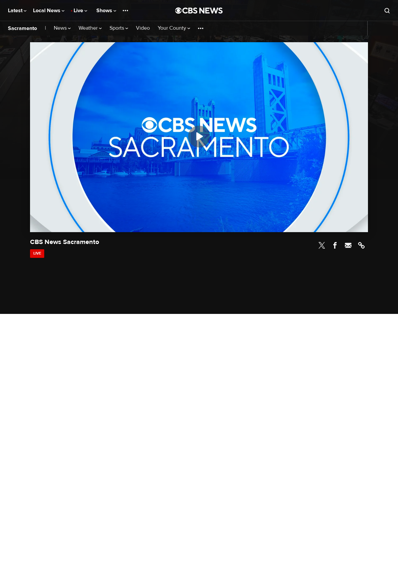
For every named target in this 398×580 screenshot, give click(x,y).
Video (143, 28)
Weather (90, 28)
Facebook (335, 245)
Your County (174, 28)
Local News (48, 10)
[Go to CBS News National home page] (199, 10)
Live (80, 10)
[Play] (199, 136)
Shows (106, 10)
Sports (119, 28)
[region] (199, 137)
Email (348, 245)
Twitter (321, 245)
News (62, 28)
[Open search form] (387, 11)
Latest (17, 10)
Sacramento (22, 28)
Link (361, 245)
